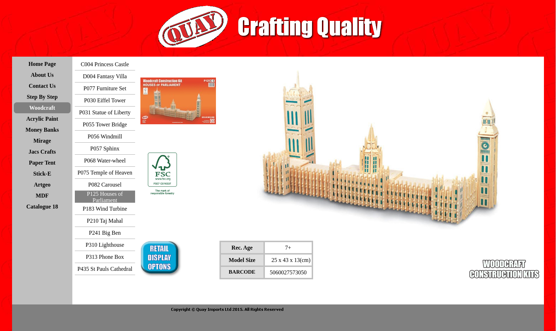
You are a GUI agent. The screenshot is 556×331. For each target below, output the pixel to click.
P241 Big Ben (105, 233)
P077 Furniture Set (104, 88)
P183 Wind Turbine (105, 209)
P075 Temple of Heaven (104, 173)
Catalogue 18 (42, 207)
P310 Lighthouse (104, 245)
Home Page (42, 64)
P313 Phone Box (105, 257)
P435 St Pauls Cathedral (104, 269)
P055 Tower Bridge (105, 124)
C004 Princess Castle (105, 64)
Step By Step (42, 97)
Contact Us (42, 86)
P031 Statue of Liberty (104, 112)
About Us (42, 75)
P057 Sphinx (104, 148)
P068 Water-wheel (105, 161)
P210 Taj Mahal (105, 221)
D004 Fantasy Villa (105, 76)
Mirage (42, 141)
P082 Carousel (105, 185)
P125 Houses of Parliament (105, 197)
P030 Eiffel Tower (105, 100)
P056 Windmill (105, 136)
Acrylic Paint (42, 119)
